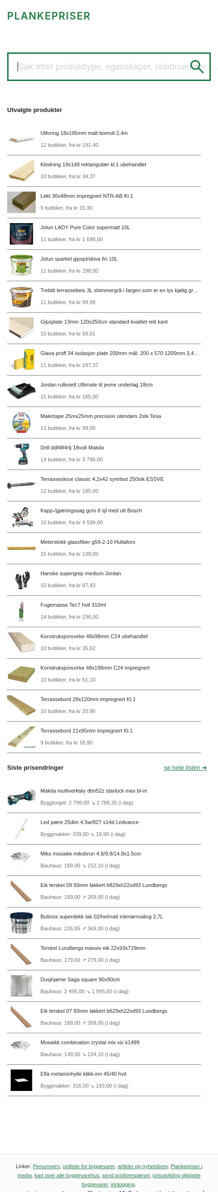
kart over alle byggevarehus (67, 1175)
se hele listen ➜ (186, 767)
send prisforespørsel (126, 1175)
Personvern (46, 1166)
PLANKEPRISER (49, 16)
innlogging (123, 1184)
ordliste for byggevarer (89, 1166)
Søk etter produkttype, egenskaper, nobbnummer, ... (118, 66)
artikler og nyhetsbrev (143, 1166)
